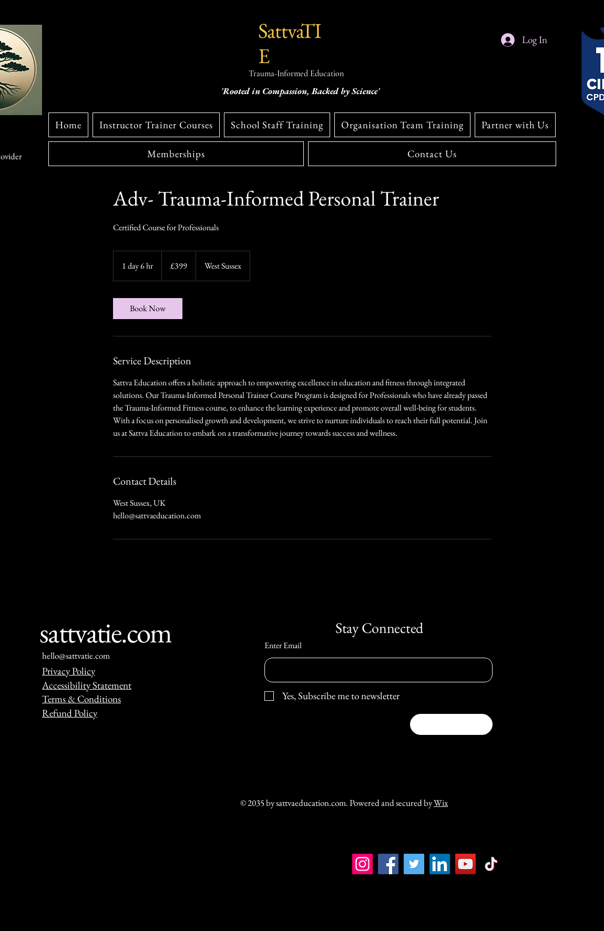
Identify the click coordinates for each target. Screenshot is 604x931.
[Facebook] (388, 864)
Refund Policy (69, 713)
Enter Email (283, 645)
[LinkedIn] (439, 864)
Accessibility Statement (86, 685)
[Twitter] (414, 864)
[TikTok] (491, 864)
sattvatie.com (105, 632)
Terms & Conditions (81, 698)
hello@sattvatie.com (76, 655)
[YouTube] (465, 864)
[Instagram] (48, 923)
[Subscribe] (451, 724)
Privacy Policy (68, 671)
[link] (147, 308)
